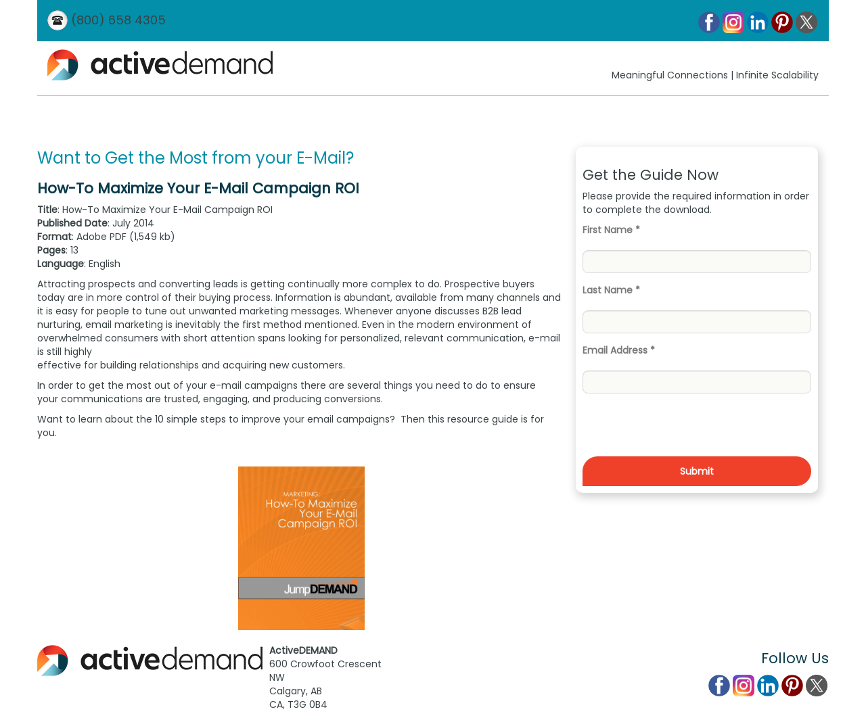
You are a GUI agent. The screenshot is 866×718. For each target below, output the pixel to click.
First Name (611, 230)
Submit (697, 471)
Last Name (611, 290)
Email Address (619, 350)
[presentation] (685, 430)
